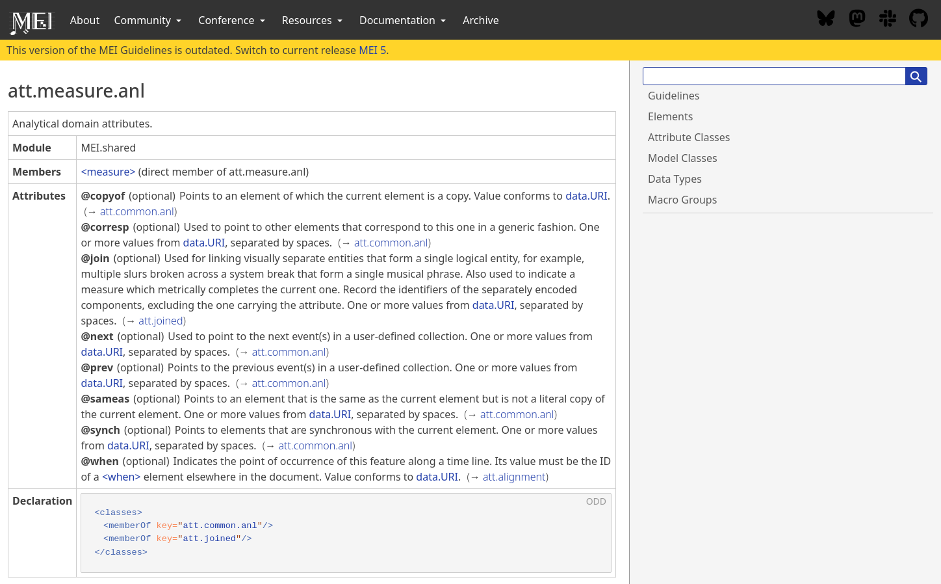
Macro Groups (682, 199)
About (84, 20)
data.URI (586, 196)
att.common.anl (137, 211)
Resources (313, 20)
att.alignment (514, 477)
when (121, 477)
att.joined (160, 320)
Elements (670, 116)
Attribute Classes (689, 137)
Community (149, 20)
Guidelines (673, 95)
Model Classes (682, 158)
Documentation (403, 20)
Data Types (675, 179)
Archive (480, 20)
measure (108, 172)
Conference (232, 20)
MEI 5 (372, 50)
